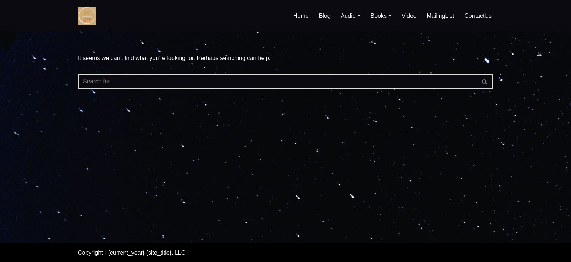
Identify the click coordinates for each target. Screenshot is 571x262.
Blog (325, 16)
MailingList (440, 16)
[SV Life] (87, 16)
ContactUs (478, 16)
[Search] (277, 81)
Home (301, 16)
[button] (359, 15)
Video (409, 16)
